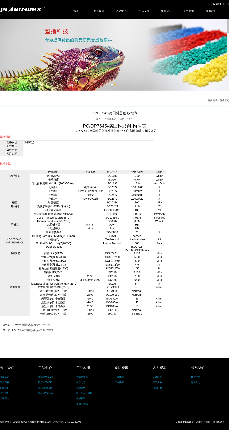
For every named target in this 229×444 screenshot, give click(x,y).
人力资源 (188, 11)
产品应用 (143, 11)
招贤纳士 (157, 387)
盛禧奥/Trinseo (45, 377)
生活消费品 (82, 403)
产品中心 (121, 11)
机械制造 (80, 398)
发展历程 (4, 382)
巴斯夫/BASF (45, 382)
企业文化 (4, 393)
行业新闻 (224, 100)
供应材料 (4, 387)
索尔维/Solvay (45, 387)
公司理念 (4, 398)
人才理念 (157, 377)
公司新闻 (119, 377)
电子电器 (80, 382)
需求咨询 (195, 382)
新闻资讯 (166, 11)
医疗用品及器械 (84, 393)
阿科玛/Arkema (46, 393)
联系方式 (195, 377)
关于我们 (98, 11)
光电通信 (80, 387)
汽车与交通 (82, 377)
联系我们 (211, 11)
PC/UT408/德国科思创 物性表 (27, 330)
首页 (76, 11)
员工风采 (157, 382)
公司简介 (4, 377)
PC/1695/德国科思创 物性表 (26, 324)
